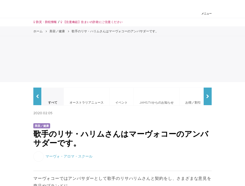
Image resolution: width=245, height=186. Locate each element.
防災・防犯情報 (45, 22)
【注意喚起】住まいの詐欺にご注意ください (91, 22)
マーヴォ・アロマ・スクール (69, 156)
